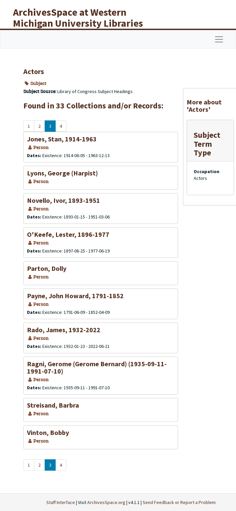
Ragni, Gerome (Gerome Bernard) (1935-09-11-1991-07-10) (97, 367)
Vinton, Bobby (48, 432)
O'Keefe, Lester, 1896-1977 (68, 234)
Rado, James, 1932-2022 (63, 330)
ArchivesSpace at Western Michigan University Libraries (78, 17)
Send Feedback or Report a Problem (179, 502)
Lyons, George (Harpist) (62, 173)
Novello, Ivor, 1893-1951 (63, 200)
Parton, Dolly (46, 268)
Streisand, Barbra (53, 405)
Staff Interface (60, 502)
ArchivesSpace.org (106, 502)
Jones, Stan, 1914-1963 (62, 139)
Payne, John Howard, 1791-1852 (75, 296)
